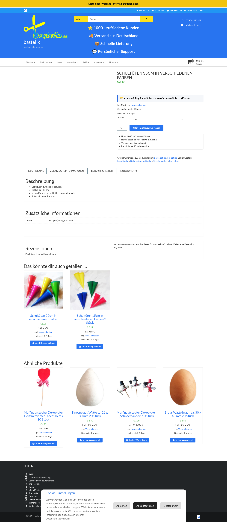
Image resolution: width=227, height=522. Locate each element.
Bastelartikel (160, 157)
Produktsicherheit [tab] (101, 170)
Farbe (121, 117)
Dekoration (136, 161)
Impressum (99, 62)
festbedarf (147, 161)
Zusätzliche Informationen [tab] (67, 170)
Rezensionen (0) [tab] (128, 170)
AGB (86, 62)
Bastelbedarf (123, 161)
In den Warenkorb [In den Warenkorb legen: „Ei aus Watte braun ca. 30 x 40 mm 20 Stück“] (184, 440)
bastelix (32, 42)
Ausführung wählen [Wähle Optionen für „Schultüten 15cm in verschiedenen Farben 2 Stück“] (91, 346)
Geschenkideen (160, 161)
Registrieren (156, 10)
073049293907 (192, 20)
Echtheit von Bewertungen (42, 480)
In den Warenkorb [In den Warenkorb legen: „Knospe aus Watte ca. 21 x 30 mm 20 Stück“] (91, 440)
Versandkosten (138, 105)
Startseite (30, 62)
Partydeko (174, 161)
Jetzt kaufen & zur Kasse (146, 127)
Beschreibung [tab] (35, 170)
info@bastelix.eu (191, 25)
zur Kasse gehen (193, 10)
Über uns (113, 62)
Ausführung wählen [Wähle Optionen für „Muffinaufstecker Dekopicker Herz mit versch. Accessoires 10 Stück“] (45, 443)
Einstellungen (150, 505)
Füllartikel (172, 157)
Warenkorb (174, 10)
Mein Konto (46, 62)
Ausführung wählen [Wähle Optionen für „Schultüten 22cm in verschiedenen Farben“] (45, 343)
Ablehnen (173, 505)
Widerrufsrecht (36, 505)
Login (141, 10)
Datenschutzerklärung (39, 477)
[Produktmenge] (122, 128)
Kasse (59, 62)
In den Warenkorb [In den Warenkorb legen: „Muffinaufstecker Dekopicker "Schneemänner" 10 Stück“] (138, 440)
